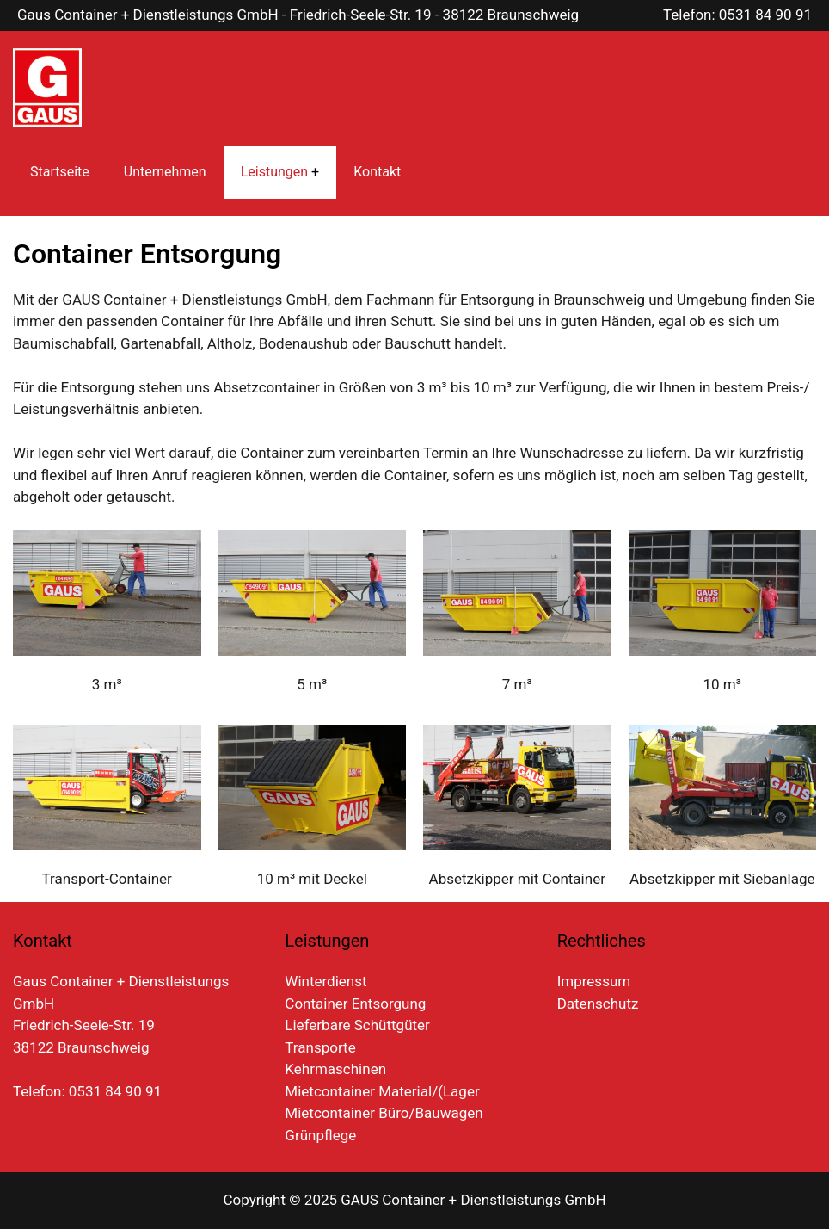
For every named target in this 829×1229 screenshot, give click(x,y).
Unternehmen (165, 172)
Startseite (59, 172)
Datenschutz (598, 1003)
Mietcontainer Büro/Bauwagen (383, 1112)
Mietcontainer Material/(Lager (382, 1091)
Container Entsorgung (355, 1003)
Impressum (594, 981)
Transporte (320, 1047)
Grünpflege (320, 1135)
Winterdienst (325, 981)
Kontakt (377, 172)
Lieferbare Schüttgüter (357, 1025)
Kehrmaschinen (335, 1069)
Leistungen (274, 172)
